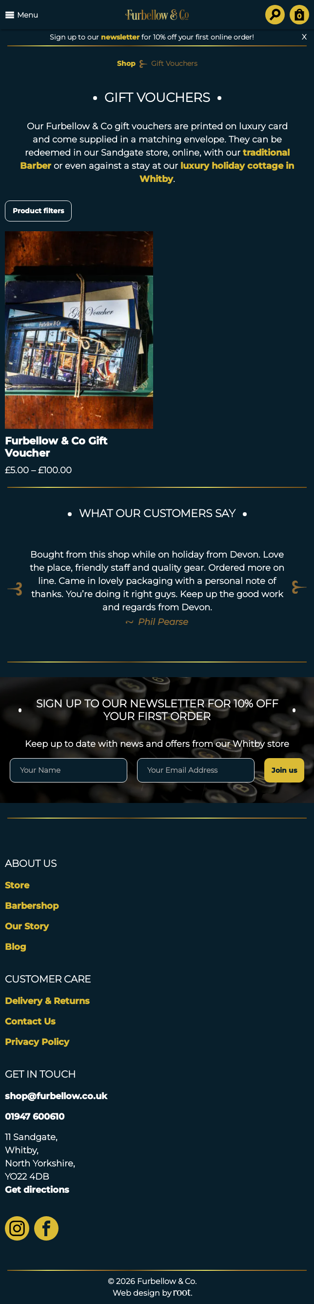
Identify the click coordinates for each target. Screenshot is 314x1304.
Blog (15, 947)
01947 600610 (34, 1116)
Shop (126, 63)
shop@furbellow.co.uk (56, 1096)
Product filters (38, 210)
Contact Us (30, 1021)
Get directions (37, 1189)
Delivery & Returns (47, 1001)
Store (17, 885)
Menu (21, 15)
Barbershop (32, 906)
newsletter (120, 37)
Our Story (27, 926)
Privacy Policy (37, 1042)
